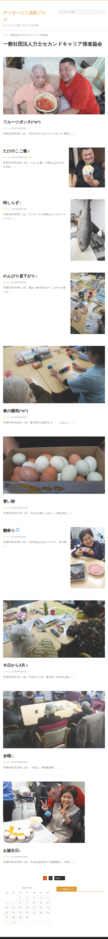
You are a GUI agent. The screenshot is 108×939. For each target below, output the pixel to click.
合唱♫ (8, 748)
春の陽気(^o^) (15, 405)
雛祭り (11, 524)
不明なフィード (68, 882)
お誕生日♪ (12, 843)
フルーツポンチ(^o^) (21, 121)
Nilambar (76, 934)
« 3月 (13, 915)
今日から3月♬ (15, 658)
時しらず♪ (12, 200)
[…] (73, 133)
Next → (60, 871)
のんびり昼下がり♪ (20, 271)
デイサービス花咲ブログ (53, 934)
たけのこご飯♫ (16, 150)
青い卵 (9, 495)
